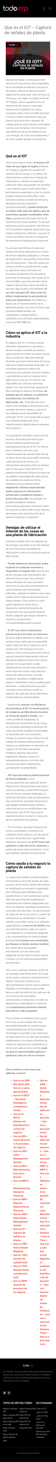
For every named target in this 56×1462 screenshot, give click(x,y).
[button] (44, 8)
